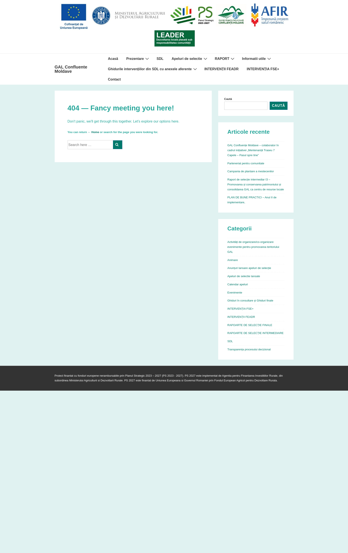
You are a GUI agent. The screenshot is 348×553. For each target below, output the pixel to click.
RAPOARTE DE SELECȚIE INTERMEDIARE (255, 333)
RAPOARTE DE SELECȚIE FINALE (249, 325)
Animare (232, 260)
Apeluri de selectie (190, 59)
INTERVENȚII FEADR (221, 69)
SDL (159, 59)
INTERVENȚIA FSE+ (263, 69)
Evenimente (234, 292)
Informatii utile (257, 59)
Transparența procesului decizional (249, 349)
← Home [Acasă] (93, 132)
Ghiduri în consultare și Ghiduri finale (250, 300)
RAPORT (225, 59)
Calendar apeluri (237, 284)
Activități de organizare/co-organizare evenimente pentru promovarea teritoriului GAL (253, 246)
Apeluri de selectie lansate (243, 276)
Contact (114, 79)
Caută (228, 99)
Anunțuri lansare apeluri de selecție (249, 268)
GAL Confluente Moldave (71, 69)
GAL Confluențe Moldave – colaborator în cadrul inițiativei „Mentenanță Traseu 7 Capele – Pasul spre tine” (253, 150)
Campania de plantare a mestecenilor (250, 171)
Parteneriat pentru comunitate (245, 163)
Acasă (113, 59)
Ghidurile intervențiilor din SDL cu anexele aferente (153, 69)
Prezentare (138, 59)
